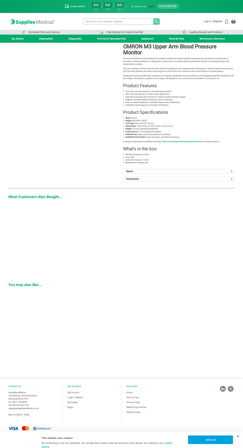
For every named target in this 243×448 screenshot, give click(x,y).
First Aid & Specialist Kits (111, 38)
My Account (73, 392)
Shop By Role (176, 38)
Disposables (46, 38)
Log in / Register (216, 21)
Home (129, 392)
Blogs (70, 407)
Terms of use (132, 397)
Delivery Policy (133, 412)
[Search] (156, 21)
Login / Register (75, 397)
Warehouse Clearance (212, 38)
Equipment (147, 38)
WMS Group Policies (136, 407)
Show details (49, 441)
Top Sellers (17, 38)
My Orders (73, 402)
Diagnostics (75, 38)
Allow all (210, 426)
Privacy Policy (133, 402)
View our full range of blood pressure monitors (182, 141)
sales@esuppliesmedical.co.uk (23, 408)
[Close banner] (238, 422)
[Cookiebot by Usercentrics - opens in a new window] (21, 441)
